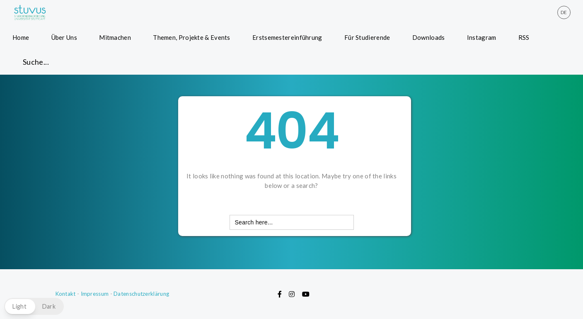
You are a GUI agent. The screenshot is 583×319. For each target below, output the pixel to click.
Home (20, 37)
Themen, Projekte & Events (191, 37)
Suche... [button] (36, 61)
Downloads (428, 37)
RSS (524, 37)
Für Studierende (367, 37)
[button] (34, 306)
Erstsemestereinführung (287, 37)
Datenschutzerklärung (141, 293)
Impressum (95, 293)
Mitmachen (115, 37)
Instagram (481, 37)
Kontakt (66, 293)
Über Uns (64, 37)
